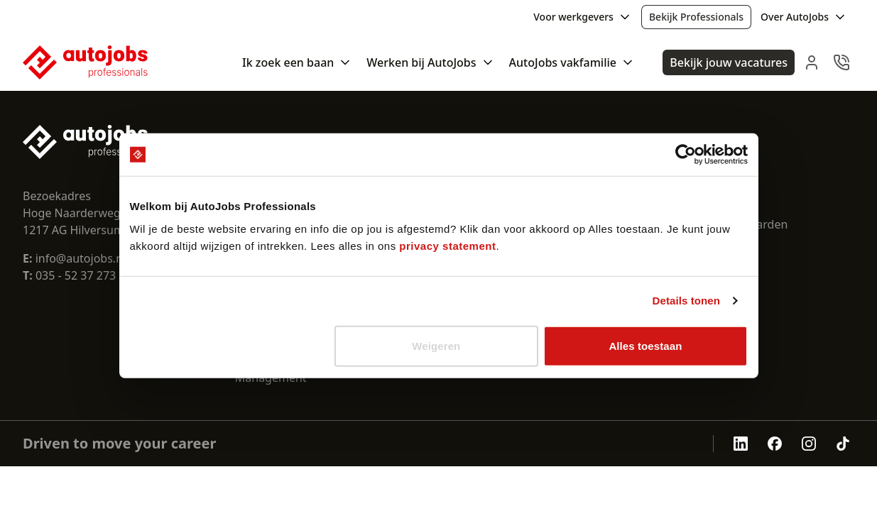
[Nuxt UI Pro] (85, 62)
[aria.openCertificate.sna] (693, 443)
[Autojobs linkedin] (740, 443)
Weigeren (436, 345)
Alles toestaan (645, 345)
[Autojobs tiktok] (843, 443)
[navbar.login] (811, 62)
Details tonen (686, 301)
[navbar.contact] (841, 62)
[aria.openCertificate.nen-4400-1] (673, 443)
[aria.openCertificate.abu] (653, 443)
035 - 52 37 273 (76, 275)
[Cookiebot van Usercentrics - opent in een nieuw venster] (685, 154)
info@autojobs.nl (74, 258)
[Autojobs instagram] (808, 443)
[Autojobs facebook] (774, 443)
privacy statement (447, 245)
